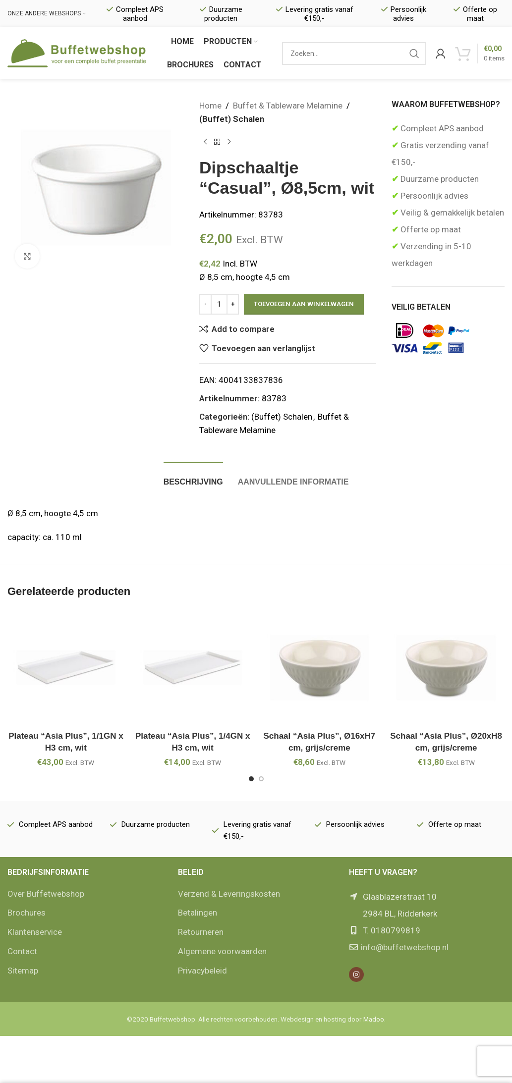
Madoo (373, 1019)
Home (210, 105)
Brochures (26, 913)
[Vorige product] (205, 142)
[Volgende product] (229, 142)
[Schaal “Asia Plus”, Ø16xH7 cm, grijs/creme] (319, 667)
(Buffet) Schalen (231, 119)
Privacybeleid (202, 970)
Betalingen (197, 913)
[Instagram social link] (356, 974)
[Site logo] (76, 52)
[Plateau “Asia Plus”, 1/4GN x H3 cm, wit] (192, 667)
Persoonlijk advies (433, 196)
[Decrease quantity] (205, 304)
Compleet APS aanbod (441, 128)
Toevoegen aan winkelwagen (304, 304)
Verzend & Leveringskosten (229, 894)
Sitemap (22, 970)
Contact (22, 951)
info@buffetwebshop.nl (405, 947)
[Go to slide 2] (261, 778)
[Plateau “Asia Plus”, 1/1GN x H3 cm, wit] (65, 667)
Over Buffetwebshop (45, 894)
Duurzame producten (438, 179)
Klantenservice (34, 932)
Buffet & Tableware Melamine (287, 105)
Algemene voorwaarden (222, 951)
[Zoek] (354, 53)
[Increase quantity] (233, 304)
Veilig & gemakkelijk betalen (451, 212)
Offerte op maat (429, 229)
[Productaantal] (219, 304)
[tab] (193, 477)
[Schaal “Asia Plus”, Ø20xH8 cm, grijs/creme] (446, 667)
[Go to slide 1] (251, 778)
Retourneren (201, 932)
